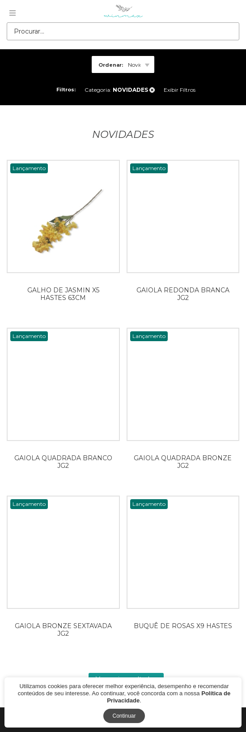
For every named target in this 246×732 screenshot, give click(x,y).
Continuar (124, 716)
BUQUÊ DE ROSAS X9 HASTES (183, 626)
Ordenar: (110, 65)
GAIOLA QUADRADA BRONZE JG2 (183, 462)
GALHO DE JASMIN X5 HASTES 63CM (63, 294)
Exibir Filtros (179, 89)
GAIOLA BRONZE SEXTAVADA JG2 (63, 630)
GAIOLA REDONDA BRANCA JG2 (182, 294)
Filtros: (66, 89)
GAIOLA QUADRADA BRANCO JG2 (63, 462)
